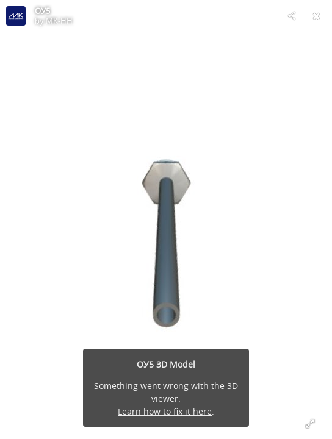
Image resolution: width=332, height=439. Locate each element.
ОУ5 (42, 10)
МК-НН (59, 20)
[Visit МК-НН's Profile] (16, 16)
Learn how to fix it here (165, 411)
